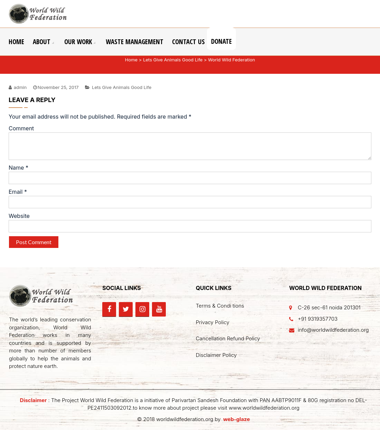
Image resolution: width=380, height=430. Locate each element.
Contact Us (188, 41)
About (41, 41)
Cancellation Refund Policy (228, 338)
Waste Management (134, 41)
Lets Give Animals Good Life (172, 59)
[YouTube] (159, 309)
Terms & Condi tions (220, 305)
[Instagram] (142, 309)
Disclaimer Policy (216, 355)
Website (19, 215)
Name (18, 167)
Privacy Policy (212, 322)
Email (18, 191)
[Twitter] (126, 309)
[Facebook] (109, 309)
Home (16, 41)
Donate (221, 41)
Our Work (78, 41)
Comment (21, 128)
